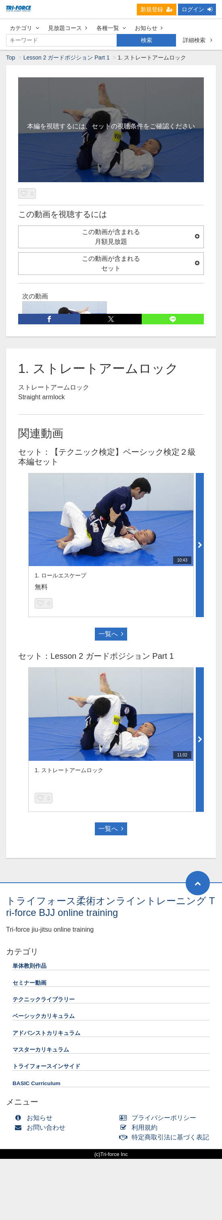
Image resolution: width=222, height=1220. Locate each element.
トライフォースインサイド (46, 1066)
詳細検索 (197, 40)
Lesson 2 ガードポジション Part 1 (66, 57)
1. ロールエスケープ (60, 575)
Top (10, 57)
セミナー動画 (29, 983)
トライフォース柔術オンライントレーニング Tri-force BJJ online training (110, 906)
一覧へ (111, 633)
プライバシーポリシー (159, 1117)
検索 (146, 40)
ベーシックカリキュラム (44, 1016)
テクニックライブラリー (44, 999)
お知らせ (149, 28)
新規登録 (156, 9)
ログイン (197, 9)
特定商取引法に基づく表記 (166, 1137)
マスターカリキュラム (41, 1050)
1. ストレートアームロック (69, 770)
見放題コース (67, 28)
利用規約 (140, 1127)
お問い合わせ (41, 1127)
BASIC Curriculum (37, 1083)
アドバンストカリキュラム (46, 1033)
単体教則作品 (29, 966)
